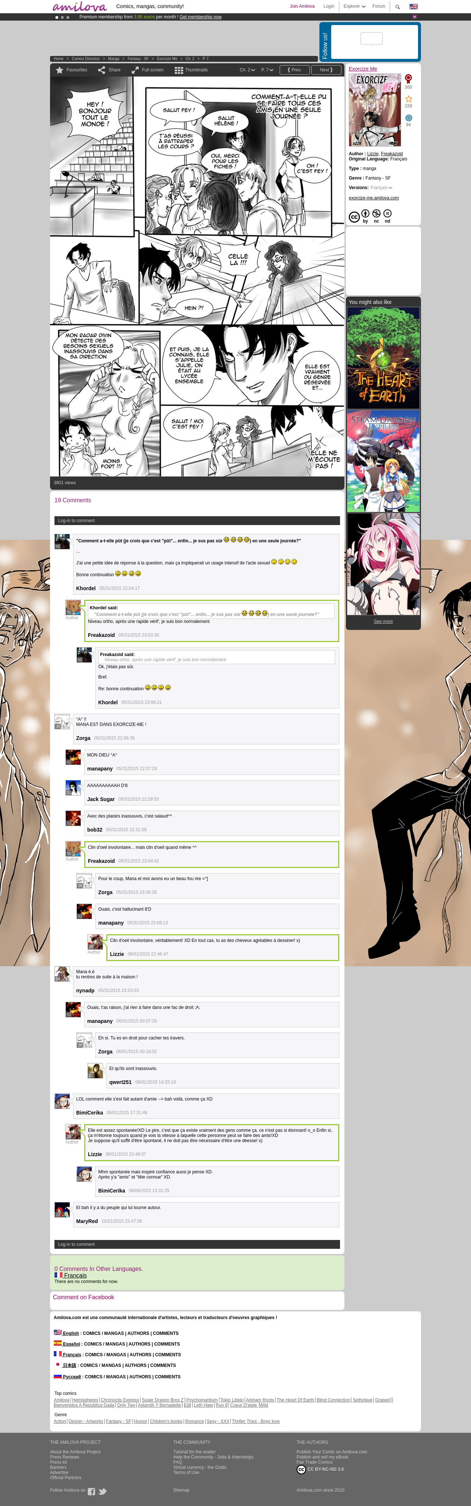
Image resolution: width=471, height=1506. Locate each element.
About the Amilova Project (75, 1451)
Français (70, 1275)
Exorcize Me (167, 59)
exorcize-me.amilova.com (374, 198)
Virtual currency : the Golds (200, 1467)
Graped (382, 1400)
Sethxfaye (362, 1400)
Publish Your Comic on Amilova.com (332, 1451)
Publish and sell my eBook (322, 1457)
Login (328, 6)
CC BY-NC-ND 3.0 (320, 1469)
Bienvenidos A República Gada (84, 1405)
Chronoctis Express (120, 1400)
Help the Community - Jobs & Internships (213, 1457)
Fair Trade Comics (315, 1462)
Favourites (77, 69)
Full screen (153, 69)
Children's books (166, 1421)
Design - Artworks (86, 1421)
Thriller (239, 1421)
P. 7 (206, 59)
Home (59, 59)
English (66, 1333)
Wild (263, 1405)
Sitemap (181, 1490)
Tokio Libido (232, 1400)
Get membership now (201, 17)
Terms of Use (186, 1472)
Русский (67, 1376)
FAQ (177, 1462)
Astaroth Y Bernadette (159, 1405)
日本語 (65, 1365)
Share (114, 69)
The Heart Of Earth (295, 1400)
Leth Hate (203, 1405)
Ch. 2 (189, 59)
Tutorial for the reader (194, 1451)
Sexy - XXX (218, 1421)
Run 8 (221, 1405)
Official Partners (65, 1477)
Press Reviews (64, 1457)
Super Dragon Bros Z (162, 1400)
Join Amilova (302, 6)
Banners (58, 1467)
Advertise (59, 1472)
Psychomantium (201, 1400)
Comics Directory (86, 59)
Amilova (62, 1400)
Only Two (126, 1405)
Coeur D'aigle (244, 1405)
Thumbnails (196, 69)
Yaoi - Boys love (264, 1421)
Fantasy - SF (138, 59)
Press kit (58, 1462)
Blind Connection (333, 1400)
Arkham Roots (260, 1400)
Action (60, 1421)
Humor (140, 1421)
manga (114, 59)
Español (67, 1344)
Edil (187, 1405)
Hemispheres (85, 1400)
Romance (194, 1421)
